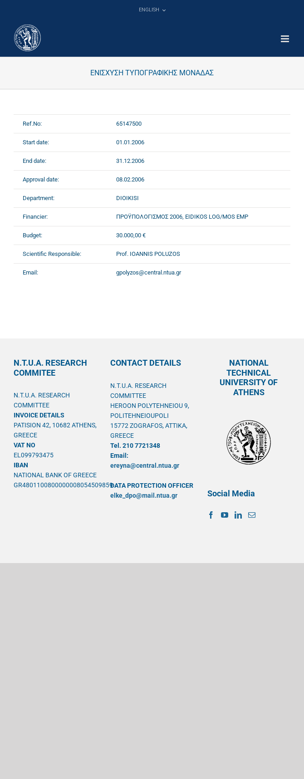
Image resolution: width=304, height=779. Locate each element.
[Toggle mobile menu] (285, 39)
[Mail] (251, 515)
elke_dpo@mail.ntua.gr (143, 495)
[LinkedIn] (238, 515)
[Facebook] (211, 515)
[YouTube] (224, 515)
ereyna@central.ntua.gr (144, 465)
